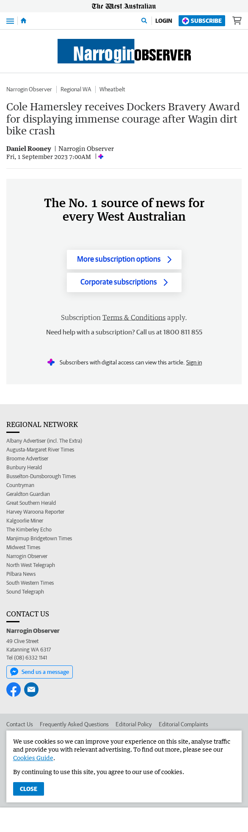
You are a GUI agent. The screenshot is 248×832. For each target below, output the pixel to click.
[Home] (23, 21)
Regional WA (76, 89)
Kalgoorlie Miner (24, 520)
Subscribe (202, 21)
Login (163, 20)
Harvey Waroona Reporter (35, 512)
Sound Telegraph (25, 591)
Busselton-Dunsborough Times (41, 476)
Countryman (20, 485)
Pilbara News (21, 574)
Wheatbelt (112, 89)
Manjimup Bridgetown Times (39, 538)
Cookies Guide (33, 757)
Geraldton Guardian (28, 494)
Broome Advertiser (27, 458)
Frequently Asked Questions (74, 724)
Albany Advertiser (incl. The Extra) (44, 441)
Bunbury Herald (24, 467)
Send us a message (39, 672)
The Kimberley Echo (29, 529)
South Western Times (30, 583)
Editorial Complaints (183, 724)
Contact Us (19, 724)
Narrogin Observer (29, 89)
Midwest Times (23, 547)
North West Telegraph (30, 565)
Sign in (194, 362)
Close (28, 788)
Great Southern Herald (31, 503)
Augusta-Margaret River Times (40, 449)
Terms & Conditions (133, 317)
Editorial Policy (134, 724)
